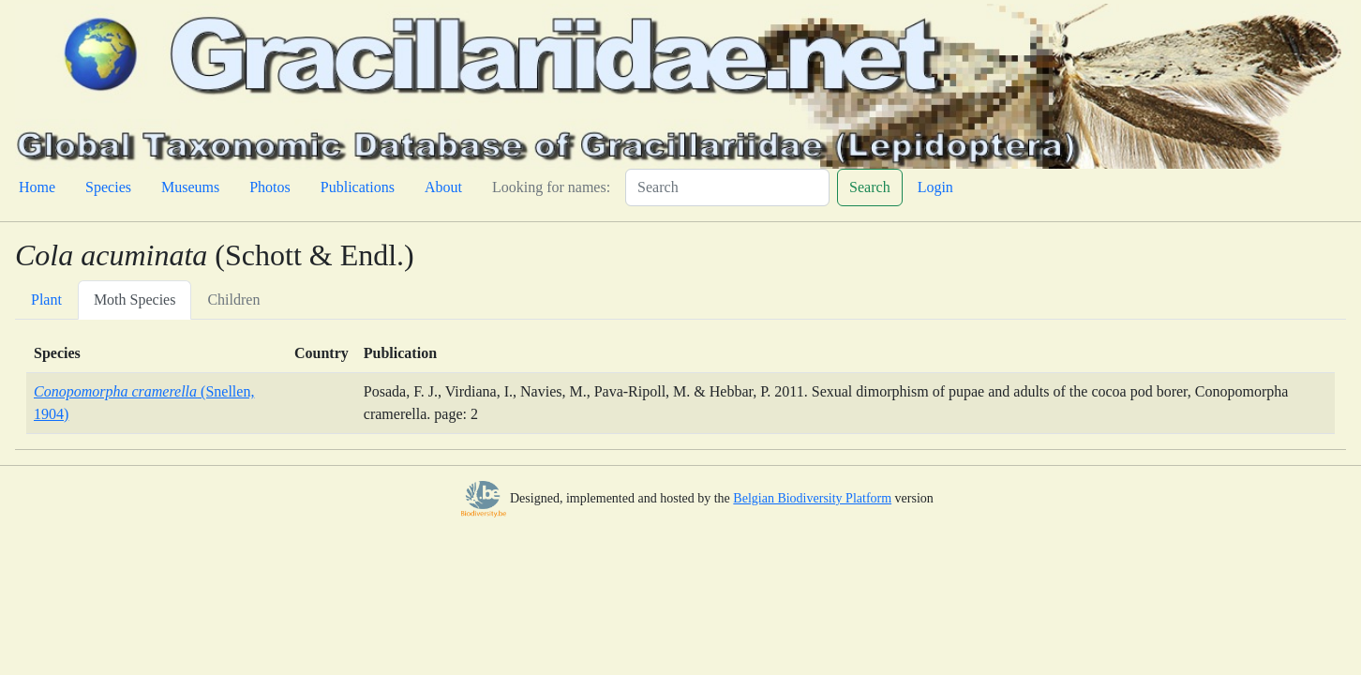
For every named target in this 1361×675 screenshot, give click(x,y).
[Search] (727, 187)
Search (869, 187)
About (443, 187)
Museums (190, 187)
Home (37, 187)
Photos (270, 187)
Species (108, 187)
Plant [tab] (46, 300)
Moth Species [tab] (135, 300)
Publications (358, 187)
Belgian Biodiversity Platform (812, 498)
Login (935, 187)
